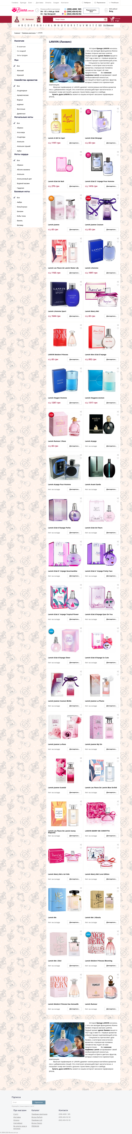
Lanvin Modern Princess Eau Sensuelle (63, 1003)
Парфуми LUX (37, 1119)
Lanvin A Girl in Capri (56, 137)
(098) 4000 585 (75, 9)
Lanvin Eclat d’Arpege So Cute (97, 657)
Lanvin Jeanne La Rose (57, 744)
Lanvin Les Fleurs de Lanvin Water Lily (63, 267)
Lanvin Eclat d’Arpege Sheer (59, 657)
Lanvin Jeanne (53, 224)
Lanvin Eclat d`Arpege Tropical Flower (63, 614)
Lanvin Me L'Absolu (93, 917)
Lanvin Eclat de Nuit (56, 181)
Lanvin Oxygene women (94, 397)
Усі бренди (108, 24)
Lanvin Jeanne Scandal (57, 787)
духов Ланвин (104, 55)
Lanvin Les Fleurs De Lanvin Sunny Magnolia (62, 831)
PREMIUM (35, 1125)
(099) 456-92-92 (74, 11)
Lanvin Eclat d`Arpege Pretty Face (98, 570)
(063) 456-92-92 (74, 14)
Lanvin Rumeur (91, 1003)
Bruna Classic (37, 1122)
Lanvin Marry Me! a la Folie (58, 873)
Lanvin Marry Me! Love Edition (97, 873)
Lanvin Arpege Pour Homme (59, 484)
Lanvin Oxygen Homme (57, 397)
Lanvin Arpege (91, 440)
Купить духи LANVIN (61, 93)
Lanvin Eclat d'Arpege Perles (59, 527)
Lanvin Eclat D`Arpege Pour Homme (99, 181)
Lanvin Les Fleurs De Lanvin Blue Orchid (101, 787)
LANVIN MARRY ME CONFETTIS (97, 830)
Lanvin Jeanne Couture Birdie (59, 700)
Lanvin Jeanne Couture (94, 224)
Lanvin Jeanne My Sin (93, 744)
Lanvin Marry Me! (92, 311)
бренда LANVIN (103, 48)
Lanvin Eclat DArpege (93, 137)
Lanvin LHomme (91, 267)
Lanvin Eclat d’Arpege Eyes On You (99, 614)
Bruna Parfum (37, 1116)
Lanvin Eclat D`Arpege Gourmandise (62, 570)
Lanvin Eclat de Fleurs (93, 527)
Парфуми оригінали (39, 1113)
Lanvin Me (52, 917)
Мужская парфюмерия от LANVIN (66, 86)
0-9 (100, 24)
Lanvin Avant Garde (93, 484)
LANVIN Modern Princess (58, 354)
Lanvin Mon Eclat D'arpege (95, 354)
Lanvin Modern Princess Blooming (98, 960)
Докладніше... (74, 142)
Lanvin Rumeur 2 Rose (57, 440)
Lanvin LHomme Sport (57, 311)
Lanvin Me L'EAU (54, 960)
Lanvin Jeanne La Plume (94, 700)
